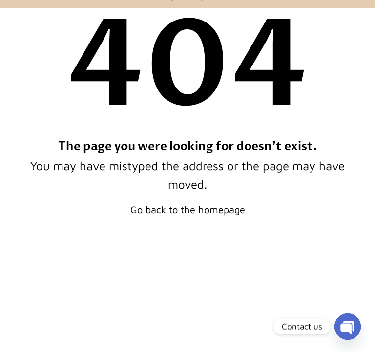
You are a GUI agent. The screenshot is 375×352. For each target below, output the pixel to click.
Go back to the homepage (187, 209)
